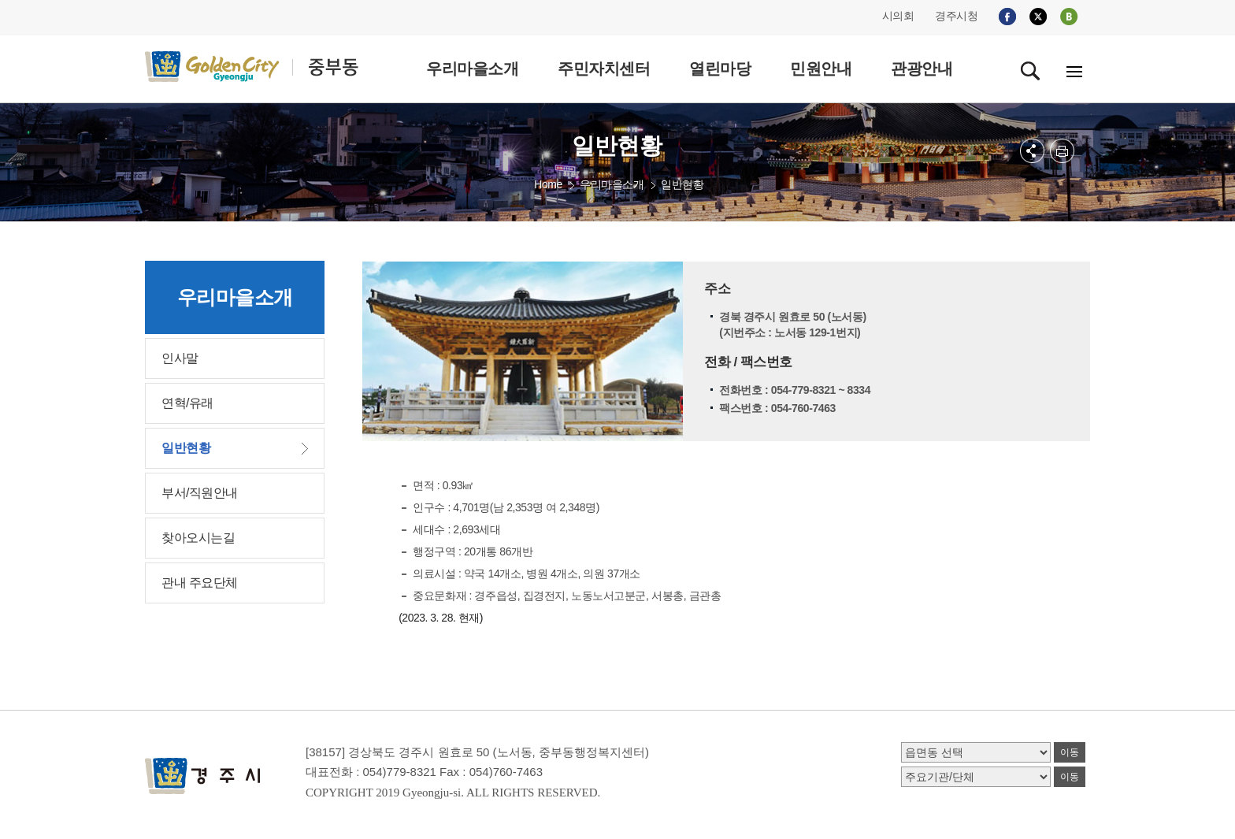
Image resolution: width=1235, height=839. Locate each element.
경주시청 (956, 15)
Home (548, 184)
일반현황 (682, 184)
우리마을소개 (611, 184)
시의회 (898, 15)
